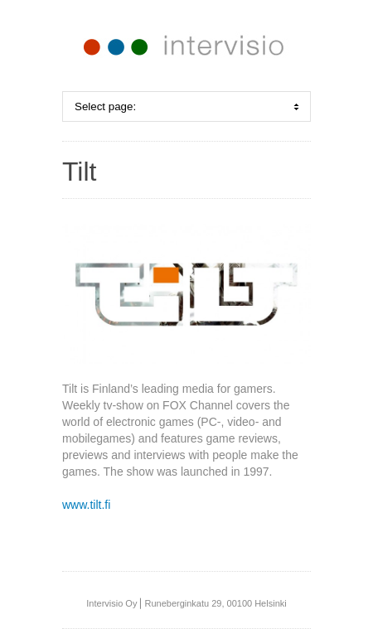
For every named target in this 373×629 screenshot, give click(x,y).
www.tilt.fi (86, 504)
